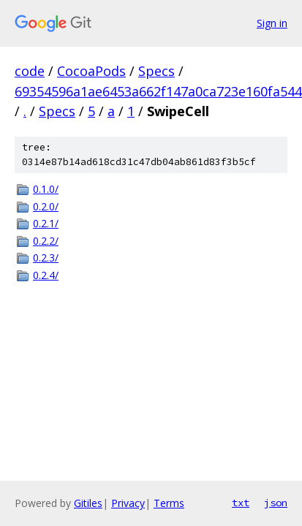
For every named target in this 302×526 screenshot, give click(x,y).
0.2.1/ (45, 223)
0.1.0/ (45, 189)
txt (240, 502)
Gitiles (88, 503)
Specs (156, 71)
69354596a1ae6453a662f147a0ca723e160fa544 (158, 91)
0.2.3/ (45, 257)
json (275, 502)
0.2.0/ (45, 206)
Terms (169, 503)
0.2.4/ (45, 275)
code (30, 71)
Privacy (128, 503)
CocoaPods (91, 71)
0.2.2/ (45, 241)
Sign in (272, 23)
